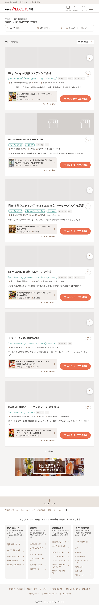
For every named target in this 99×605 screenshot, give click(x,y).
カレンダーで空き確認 (75, 98)
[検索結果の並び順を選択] (85, 42)
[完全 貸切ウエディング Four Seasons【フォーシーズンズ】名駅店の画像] (49, 190)
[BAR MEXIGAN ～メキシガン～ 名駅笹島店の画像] (49, 391)
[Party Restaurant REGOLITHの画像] (49, 124)
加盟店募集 (86, 589)
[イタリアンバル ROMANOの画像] (49, 322)
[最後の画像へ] (90, 58)
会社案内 (12, 589)
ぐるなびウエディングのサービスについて (43, 594)
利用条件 (29, 589)
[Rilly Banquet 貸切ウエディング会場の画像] (49, 57)
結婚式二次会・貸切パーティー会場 (49, 510)
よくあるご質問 (65, 594)
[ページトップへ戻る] (49, 501)
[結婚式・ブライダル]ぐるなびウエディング (20, 510)
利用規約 (20, 589)
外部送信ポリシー (58, 589)
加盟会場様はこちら (73, 589)
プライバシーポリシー (42, 589)
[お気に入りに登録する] (88, 74)
